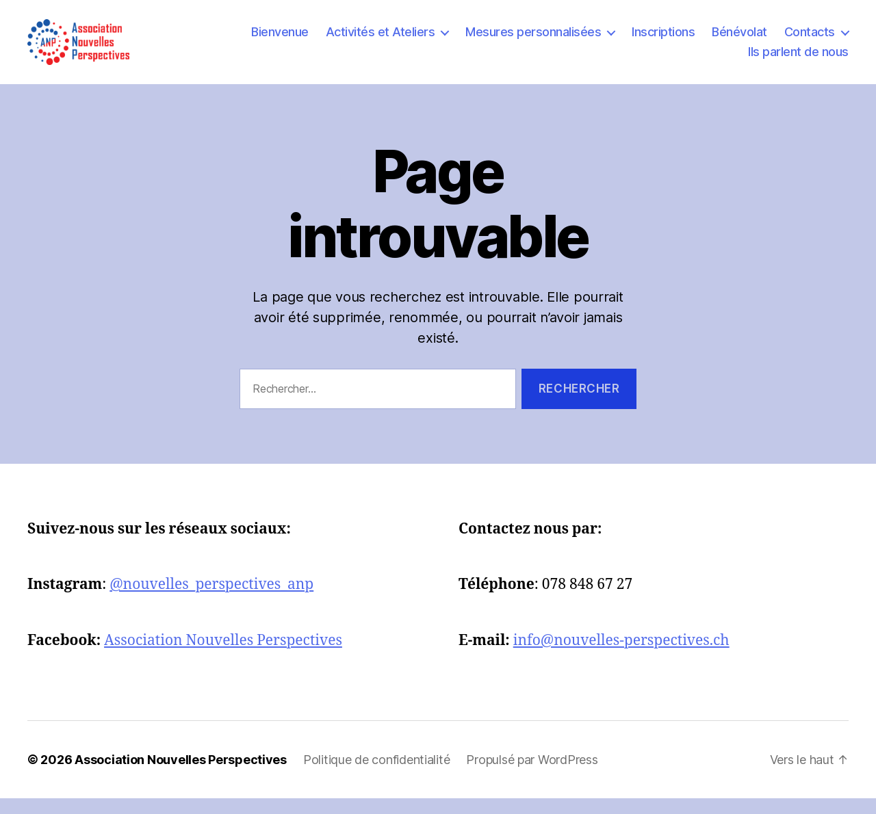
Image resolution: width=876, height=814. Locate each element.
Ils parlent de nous (798, 60)
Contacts (809, 39)
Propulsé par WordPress (531, 775)
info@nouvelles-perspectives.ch (621, 656)
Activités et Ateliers (380, 39)
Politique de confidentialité (376, 775)
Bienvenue (280, 39)
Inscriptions (663, 39)
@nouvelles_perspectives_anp (211, 600)
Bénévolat (739, 39)
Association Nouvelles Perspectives (223, 656)
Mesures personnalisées (533, 39)
